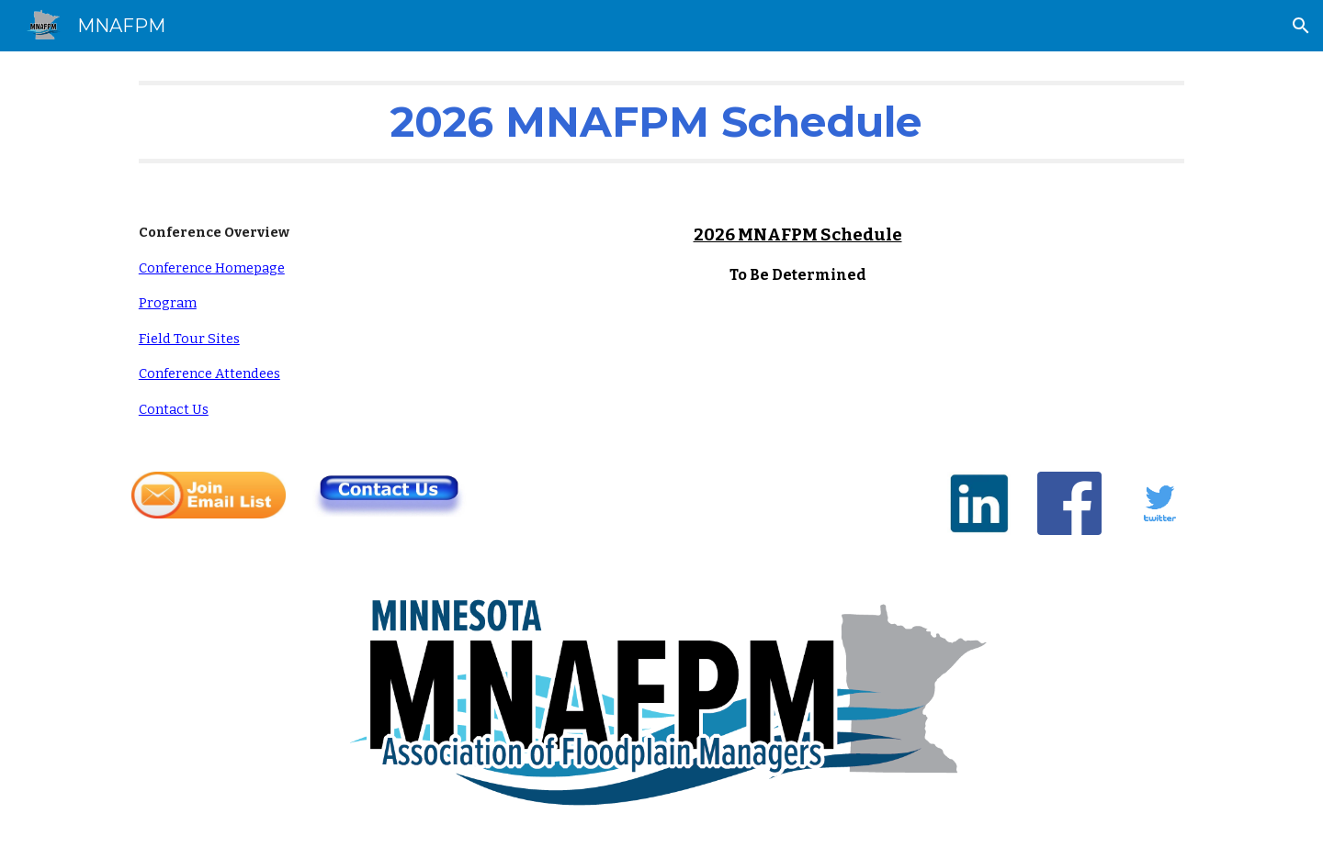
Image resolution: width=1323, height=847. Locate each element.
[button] (1301, 26)
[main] (661, 122)
